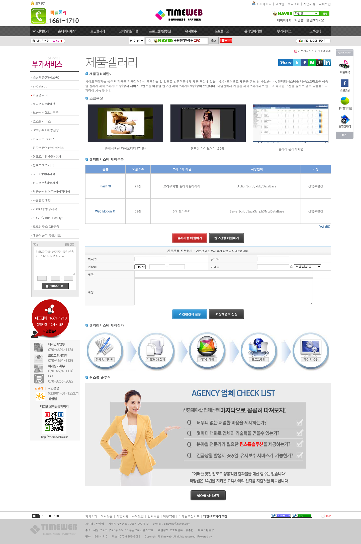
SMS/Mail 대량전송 (46, 130)
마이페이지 (264, 4)
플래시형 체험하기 (189, 238)
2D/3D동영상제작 (45, 209)
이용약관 (169, 516)
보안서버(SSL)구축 (46, 112)
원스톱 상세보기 (208, 495)
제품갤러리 (40, 95)
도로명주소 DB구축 (46, 226)
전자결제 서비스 (44, 139)
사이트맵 (325, 4)
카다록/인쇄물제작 (45, 182)
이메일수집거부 (189, 516)
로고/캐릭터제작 (44, 174)
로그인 (279, 4)
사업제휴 (309, 4)
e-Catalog (40, 86)
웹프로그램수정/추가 (47, 156)
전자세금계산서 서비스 (48, 147)
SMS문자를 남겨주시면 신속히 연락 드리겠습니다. (55, 262)
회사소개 (294, 4)
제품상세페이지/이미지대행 (51, 191)
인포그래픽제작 (43, 165)
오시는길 (107, 516)
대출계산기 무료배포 (47, 235)
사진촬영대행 (42, 200)
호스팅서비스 (42, 121)
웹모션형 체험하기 (226, 238)
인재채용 (153, 516)
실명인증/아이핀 (44, 103)
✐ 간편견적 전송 (190, 314)
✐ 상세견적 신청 (226, 314)
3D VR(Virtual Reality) (48, 217)
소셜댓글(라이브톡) (46, 77)
